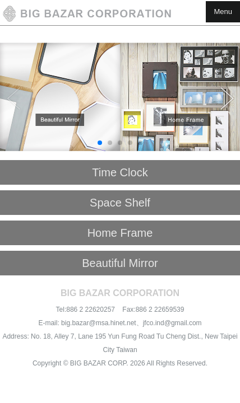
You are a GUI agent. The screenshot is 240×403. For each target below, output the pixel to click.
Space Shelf (120, 202)
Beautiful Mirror (120, 263)
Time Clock (119, 172)
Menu (223, 11)
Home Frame (120, 233)
